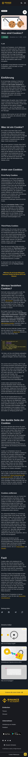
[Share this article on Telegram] (15, 612)
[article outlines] (25, 12)
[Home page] (6, 3)
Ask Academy (9, 300)
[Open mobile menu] (25, 3)
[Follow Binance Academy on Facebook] (3, 740)
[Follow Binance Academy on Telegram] (7, 740)
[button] (25, 3)
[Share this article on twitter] (2, 612)
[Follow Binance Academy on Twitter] (5, 740)
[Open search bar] (21, 3)
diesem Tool (16, 332)
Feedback (5, 727)
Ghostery (3, 548)
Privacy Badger (20, 546)
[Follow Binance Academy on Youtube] (10, 740)
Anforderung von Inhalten (9, 724)
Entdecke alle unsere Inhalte (14, 692)
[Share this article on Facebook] (9, 612)
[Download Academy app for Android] (16, 734)
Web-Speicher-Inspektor (7, 323)
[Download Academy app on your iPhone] (6, 734)
